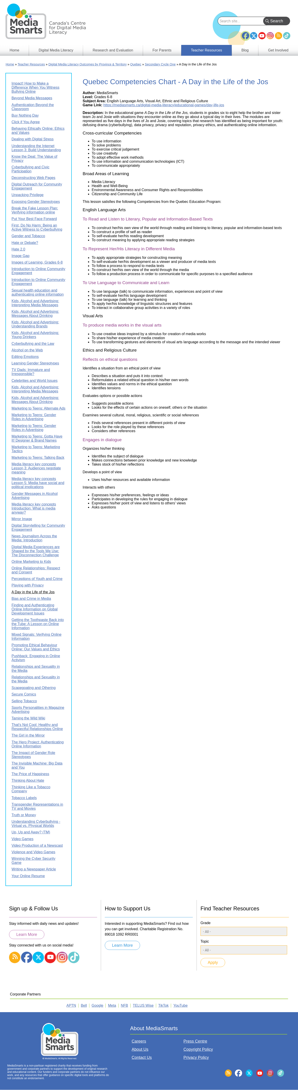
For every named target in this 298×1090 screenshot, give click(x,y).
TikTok (286, 35)
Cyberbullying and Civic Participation (30, 169)
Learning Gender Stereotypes (35, 363)
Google (97, 1005)
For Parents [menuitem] (162, 50)
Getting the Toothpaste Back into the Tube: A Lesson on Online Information (38, 624)
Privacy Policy (196, 1057)
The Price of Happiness (30, 774)
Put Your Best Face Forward (34, 219)
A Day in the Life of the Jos (33, 592)
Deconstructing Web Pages (33, 178)
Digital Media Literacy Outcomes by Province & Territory (87, 64)
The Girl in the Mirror (28, 735)
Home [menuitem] (14, 50)
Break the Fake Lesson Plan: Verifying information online (35, 210)
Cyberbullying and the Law (33, 344)
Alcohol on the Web (27, 350)
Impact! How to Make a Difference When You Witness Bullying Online (35, 87)
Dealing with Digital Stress (33, 139)
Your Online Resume (28, 876)
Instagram (270, 35)
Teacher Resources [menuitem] (206, 50)
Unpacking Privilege (27, 195)
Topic (204, 941)
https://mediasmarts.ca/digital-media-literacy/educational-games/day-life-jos (163, 105)
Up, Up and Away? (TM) (31, 832)
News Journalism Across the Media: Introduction (34, 538)
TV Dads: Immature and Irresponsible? (31, 372)
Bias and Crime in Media (31, 599)
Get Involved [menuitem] (278, 50)
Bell (84, 1005)
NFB (124, 1005)
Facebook (245, 33)
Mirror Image (22, 519)
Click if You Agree (26, 122)
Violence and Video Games (33, 852)
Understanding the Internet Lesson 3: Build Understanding (36, 148)
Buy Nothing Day (25, 115)
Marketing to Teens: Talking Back (38, 457)
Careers (139, 1041)
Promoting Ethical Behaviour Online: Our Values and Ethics (36, 647)
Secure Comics (24, 694)
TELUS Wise (143, 1005)
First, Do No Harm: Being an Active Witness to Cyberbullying (37, 227)
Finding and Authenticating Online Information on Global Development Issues (35, 609)
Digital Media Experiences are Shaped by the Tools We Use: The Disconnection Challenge (36, 551)
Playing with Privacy (28, 585)
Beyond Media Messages (32, 98)
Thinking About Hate (28, 780)
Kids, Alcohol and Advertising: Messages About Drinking (35, 314)
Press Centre (195, 1041)
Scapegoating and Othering (34, 688)
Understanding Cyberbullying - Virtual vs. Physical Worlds (36, 824)
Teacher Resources (31, 64)
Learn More (26, 934)
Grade (205, 923)
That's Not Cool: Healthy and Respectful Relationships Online (37, 727)
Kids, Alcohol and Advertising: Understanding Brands (35, 324)
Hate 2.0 (18, 249)
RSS (278, 35)
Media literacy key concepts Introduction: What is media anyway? (34, 508)
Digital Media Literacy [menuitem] (56, 50)
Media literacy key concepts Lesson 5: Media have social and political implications (38, 483)
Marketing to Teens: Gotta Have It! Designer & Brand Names (37, 438)
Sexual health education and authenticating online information (38, 292)
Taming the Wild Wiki (28, 718)
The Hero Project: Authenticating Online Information (38, 744)
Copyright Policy (198, 1049)
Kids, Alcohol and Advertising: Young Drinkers (35, 335)
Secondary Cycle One (160, 64)
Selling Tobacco (24, 701)
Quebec (135, 64)
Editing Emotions (25, 357)
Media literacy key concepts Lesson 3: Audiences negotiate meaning (36, 468)
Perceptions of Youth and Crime (37, 579)
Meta (112, 1005)
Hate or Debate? (25, 243)
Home (10, 64)
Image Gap (20, 256)
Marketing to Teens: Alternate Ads (38, 408)
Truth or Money (24, 815)
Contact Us (142, 1057)
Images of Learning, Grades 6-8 (37, 262)
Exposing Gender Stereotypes (36, 202)
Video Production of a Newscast (37, 845)
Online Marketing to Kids (31, 562)
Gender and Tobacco (28, 236)
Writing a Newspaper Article (34, 869)
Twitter (253, 35)
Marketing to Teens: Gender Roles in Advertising (34, 417)
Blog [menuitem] (245, 50)
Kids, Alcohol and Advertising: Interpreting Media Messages (35, 303)
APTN (71, 1005)
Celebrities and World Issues (34, 381)
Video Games (22, 839)
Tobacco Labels (24, 798)
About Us (140, 1049)
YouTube (262, 35)
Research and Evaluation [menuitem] (113, 50)
